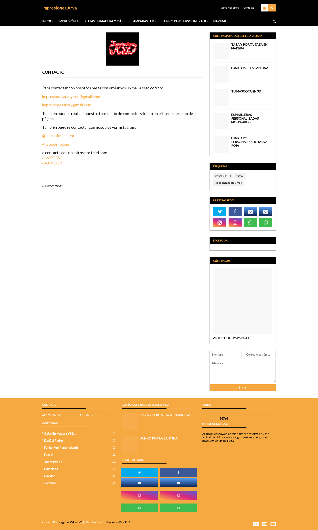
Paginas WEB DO (70, 522)
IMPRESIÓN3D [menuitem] (69, 21)
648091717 (52, 162)
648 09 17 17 (89, 415)
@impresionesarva (58, 135)
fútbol (240, 175)
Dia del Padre (80, 440)
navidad (80, 476)
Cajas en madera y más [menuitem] (104, 21)
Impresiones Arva (59, 7)
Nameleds (80, 469)
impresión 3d (223, 175)
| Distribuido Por (94, 522)
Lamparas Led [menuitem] (143, 21)
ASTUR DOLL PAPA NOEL (231, 338)
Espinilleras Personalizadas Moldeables (245, 118)
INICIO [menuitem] (47, 21)
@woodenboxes (56, 144)
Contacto (248, 7)
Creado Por (50, 522)
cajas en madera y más (228, 182)
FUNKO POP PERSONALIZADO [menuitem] (185, 21)
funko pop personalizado (80, 447)
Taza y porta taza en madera (249, 46)
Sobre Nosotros (229, 7)
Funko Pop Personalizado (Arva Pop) (249, 141)
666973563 (52, 157)
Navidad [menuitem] (220, 21)
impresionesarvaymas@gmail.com (71, 96)
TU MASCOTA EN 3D (246, 91)
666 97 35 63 (51, 415)
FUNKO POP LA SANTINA (249, 68)
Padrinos (80, 483)
